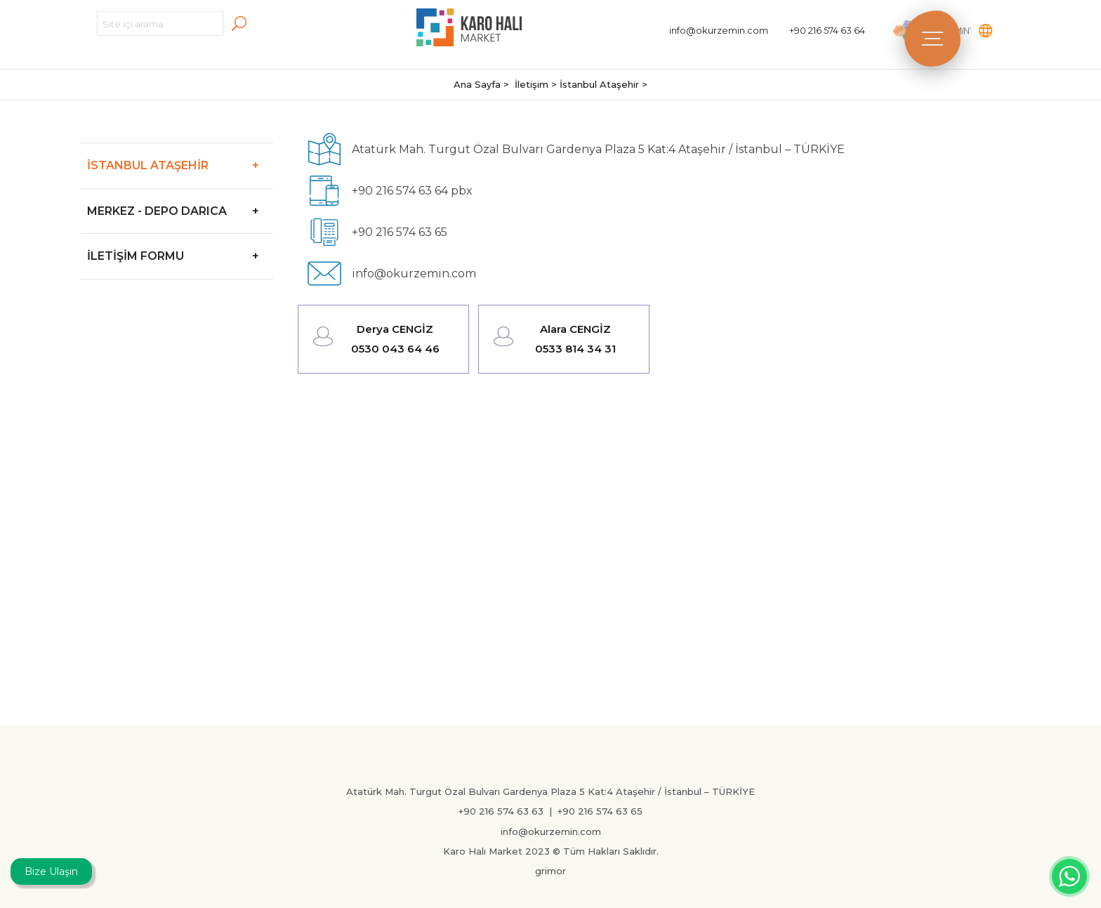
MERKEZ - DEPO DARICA (180, 211)
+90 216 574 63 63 (501, 811)
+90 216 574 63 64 (827, 30)
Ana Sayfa (478, 84)
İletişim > (537, 84)
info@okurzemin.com (718, 30)
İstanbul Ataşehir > (603, 84)
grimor (550, 870)
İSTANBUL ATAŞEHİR (180, 165)
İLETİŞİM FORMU (180, 256)
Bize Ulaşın (51, 871)
